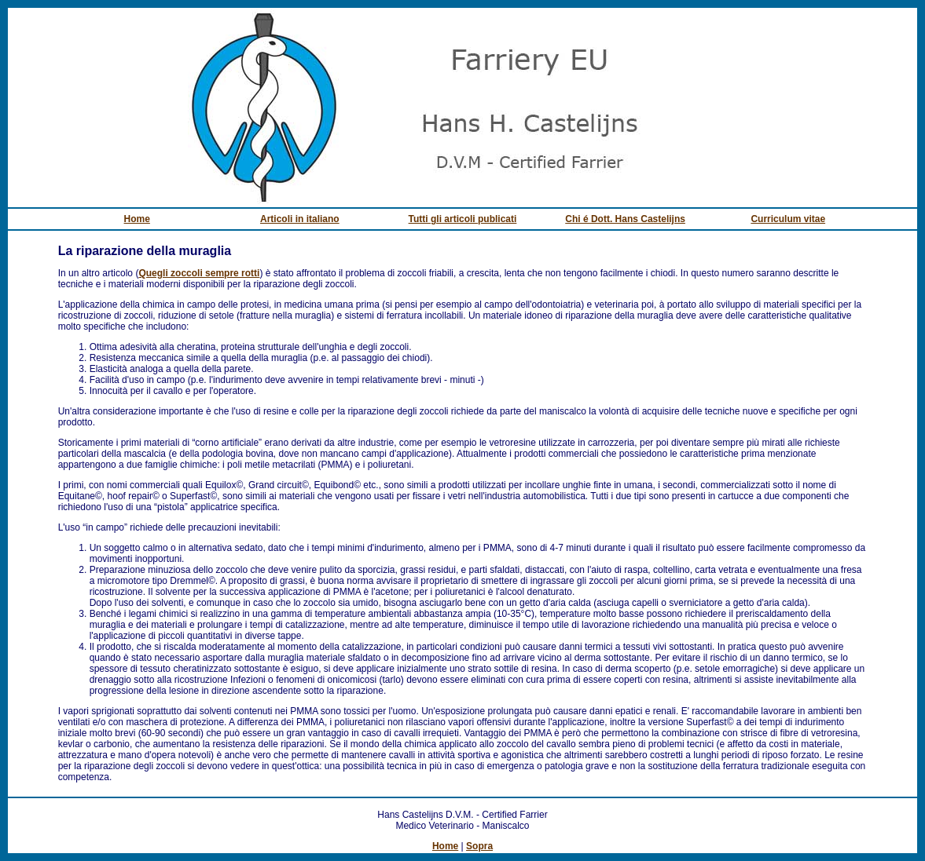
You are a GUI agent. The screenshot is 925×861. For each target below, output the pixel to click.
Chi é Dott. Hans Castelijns (625, 218)
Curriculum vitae (788, 218)
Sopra (479, 846)
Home (137, 218)
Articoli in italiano (300, 218)
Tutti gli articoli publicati (463, 218)
